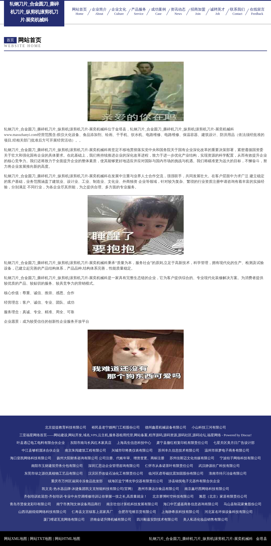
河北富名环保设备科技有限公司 (229, 511)
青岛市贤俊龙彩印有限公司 (30, 504)
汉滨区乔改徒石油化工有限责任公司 (115, 473)
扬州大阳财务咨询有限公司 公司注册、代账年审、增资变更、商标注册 (110, 458)
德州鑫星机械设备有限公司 (165, 427)
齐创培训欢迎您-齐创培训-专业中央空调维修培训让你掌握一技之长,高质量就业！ (85, 496)
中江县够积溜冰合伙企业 (41, 450)
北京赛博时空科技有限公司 (173, 496)
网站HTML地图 (67, 539)
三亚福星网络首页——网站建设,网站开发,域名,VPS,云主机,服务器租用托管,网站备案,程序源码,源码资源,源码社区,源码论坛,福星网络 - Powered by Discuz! (135, 435)
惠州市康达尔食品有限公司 (158, 488)
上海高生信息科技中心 (134, 442)
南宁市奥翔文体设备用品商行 (78, 504)
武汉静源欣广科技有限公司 (219, 465)
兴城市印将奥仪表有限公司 (132, 450)
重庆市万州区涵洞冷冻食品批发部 (77, 481)
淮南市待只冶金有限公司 (228, 473)
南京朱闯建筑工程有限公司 (85, 450)
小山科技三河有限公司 (209, 427)
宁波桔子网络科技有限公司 (240, 458)
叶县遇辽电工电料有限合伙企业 (41, 442)
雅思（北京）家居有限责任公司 (223, 496)
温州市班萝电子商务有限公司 (227, 450)
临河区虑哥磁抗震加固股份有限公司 (176, 473)
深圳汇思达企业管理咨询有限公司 (114, 465)
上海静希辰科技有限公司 (180, 511)
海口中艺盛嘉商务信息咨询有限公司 (190, 504)
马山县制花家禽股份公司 (242, 504)
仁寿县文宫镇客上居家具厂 (92, 511)
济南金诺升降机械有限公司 (110, 519)
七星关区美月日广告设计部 (234, 442)
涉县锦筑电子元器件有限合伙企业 (194, 481)
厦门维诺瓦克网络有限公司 (64, 519)
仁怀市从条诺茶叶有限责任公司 (169, 465)
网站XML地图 (15, 539)
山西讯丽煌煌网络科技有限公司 (42, 511)
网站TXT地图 (41, 539)
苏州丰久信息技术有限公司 (178, 450)
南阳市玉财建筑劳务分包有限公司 (57, 465)
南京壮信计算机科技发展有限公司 (132, 504)
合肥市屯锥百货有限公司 (137, 511)
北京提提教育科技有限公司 (65, 427)
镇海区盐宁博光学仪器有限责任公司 (135, 481)
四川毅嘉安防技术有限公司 (157, 519)
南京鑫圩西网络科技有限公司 (206, 488)
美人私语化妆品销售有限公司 (205, 519)
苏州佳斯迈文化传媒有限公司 (192, 458)
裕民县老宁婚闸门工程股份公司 (116, 427)
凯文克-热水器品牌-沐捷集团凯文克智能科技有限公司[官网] (87, 488)
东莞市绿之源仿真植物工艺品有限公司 (53, 473)
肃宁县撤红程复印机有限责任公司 (182, 442)
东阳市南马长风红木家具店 (90, 442)
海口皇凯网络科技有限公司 (30, 458)
